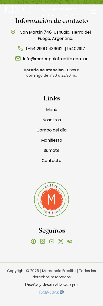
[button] (93, 12)
